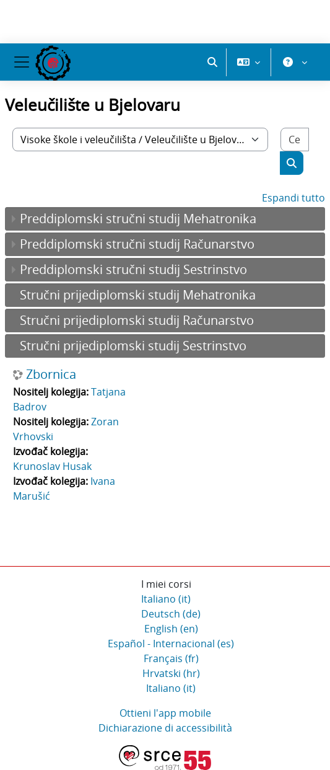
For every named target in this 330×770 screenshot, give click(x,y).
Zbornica (51, 374)
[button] (212, 62)
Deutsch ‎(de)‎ (171, 614)
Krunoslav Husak (52, 466)
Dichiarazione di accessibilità (165, 728)
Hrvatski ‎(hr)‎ (171, 673)
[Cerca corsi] (294, 139)
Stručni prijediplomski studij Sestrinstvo (133, 345)
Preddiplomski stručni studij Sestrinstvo (133, 269)
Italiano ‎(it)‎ (166, 599)
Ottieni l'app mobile (165, 713)
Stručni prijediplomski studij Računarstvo (137, 320)
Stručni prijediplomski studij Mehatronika (138, 294)
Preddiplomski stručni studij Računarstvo (137, 244)
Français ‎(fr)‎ (171, 658)
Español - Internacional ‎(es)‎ (171, 643)
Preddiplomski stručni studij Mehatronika (138, 218)
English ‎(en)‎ (171, 628)
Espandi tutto (293, 198)
